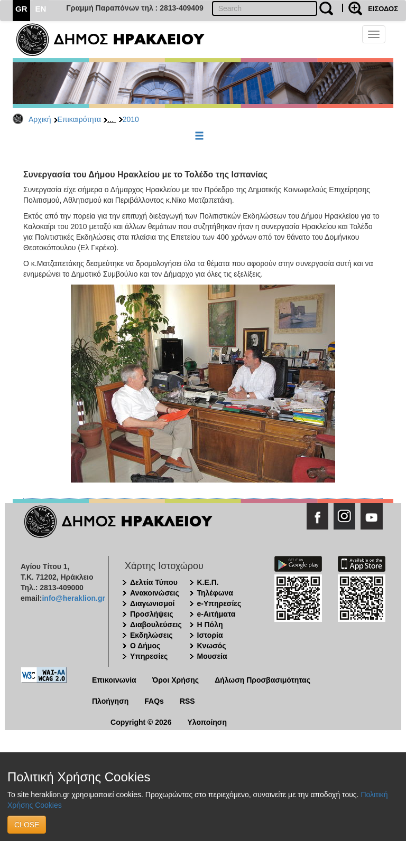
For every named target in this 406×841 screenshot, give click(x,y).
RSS (187, 701)
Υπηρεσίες (149, 656)
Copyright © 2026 (140, 722)
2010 (131, 119)
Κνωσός (211, 645)
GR (21, 8)
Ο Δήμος (145, 645)
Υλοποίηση (207, 722)
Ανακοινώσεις (154, 593)
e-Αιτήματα (216, 614)
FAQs (154, 701)
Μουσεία (212, 656)
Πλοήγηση (110, 701)
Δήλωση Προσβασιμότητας (262, 680)
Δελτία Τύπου (154, 582)
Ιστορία (210, 635)
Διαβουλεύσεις (156, 624)
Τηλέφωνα (215, 593)
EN (41, 8)
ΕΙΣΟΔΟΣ (383, 9)
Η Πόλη (210, 624)
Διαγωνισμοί (152, 603)
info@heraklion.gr (73, 598)
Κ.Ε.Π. (208, 582)
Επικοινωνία (114, 680)
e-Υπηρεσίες (219, 603)
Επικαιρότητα (79, 119)
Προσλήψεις (151, 614)
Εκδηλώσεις (151, 635)
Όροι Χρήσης (175, 680)
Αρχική (40, 119)
